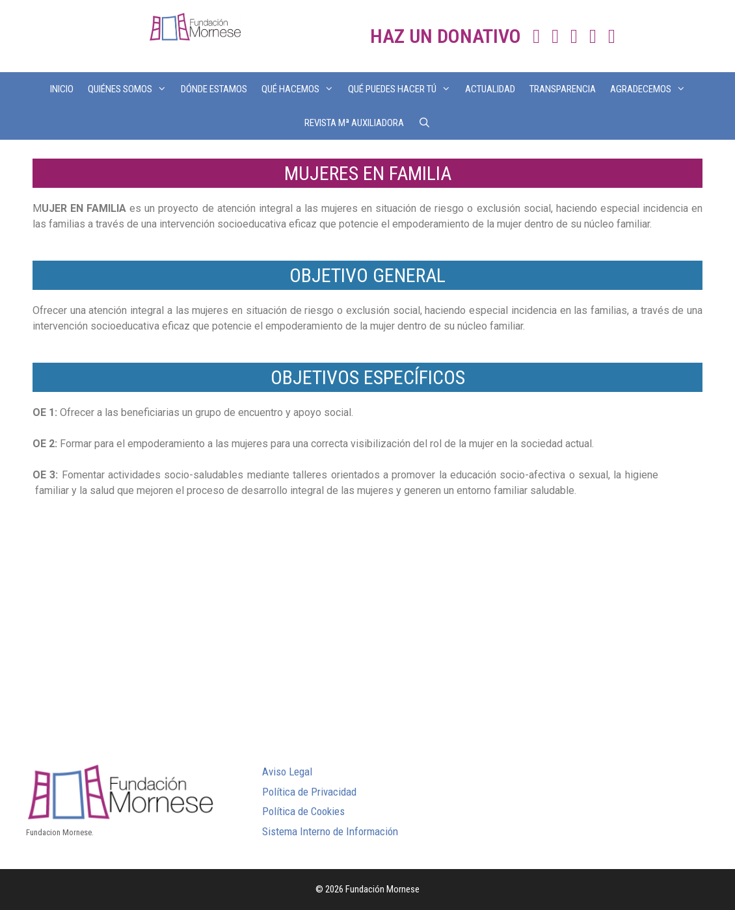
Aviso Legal (287, 771)
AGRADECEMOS (651, 89)
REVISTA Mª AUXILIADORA (354, 123)
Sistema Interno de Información (330, 831)
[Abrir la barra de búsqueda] (424, 123)
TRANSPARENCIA (562, 89)
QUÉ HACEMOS (301, 89)
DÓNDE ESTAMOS (214, 89)
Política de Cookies (303, 811)
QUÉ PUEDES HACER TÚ (403, 89)
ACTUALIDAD (490, 89)
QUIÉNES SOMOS (131, 89)
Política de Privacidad (309, 791)
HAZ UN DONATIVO (445, 36)
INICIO (62, 89)
